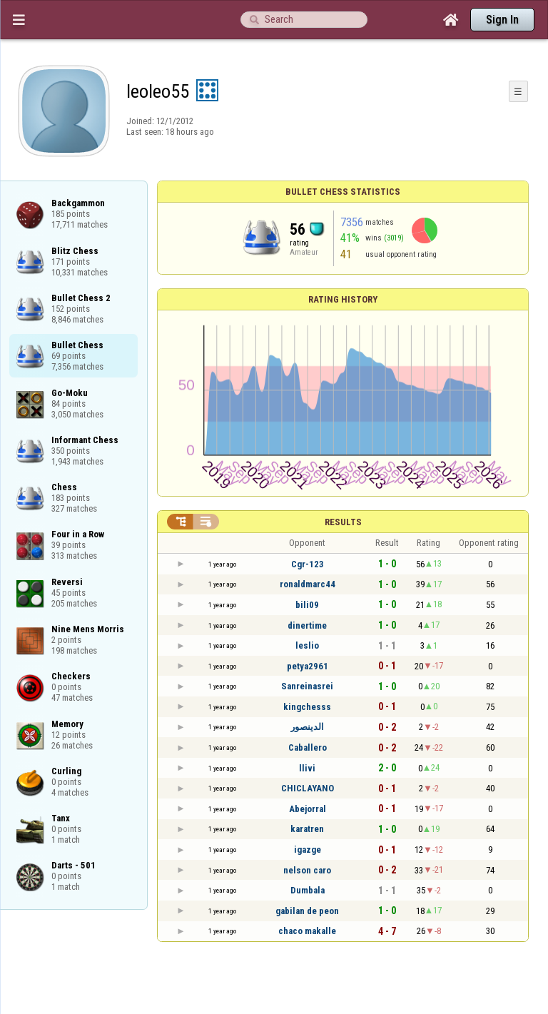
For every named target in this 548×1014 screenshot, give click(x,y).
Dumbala (307, 890)
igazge (307, 849)
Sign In (502, 19)
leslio (307, 645)
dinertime (307, 625)
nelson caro (307, 870)
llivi (307, 768)
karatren (307, 828)
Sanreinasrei (307, 686)
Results (343, 522)
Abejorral (307, 808)
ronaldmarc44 (307, 584)
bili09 (307, 604)
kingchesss (307, 706)
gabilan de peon (307, 911)
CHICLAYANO (307, 788)
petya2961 (307, 666)
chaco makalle (307, 931)
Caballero (307, 747)
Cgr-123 (307, 564)
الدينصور (307, 726)
